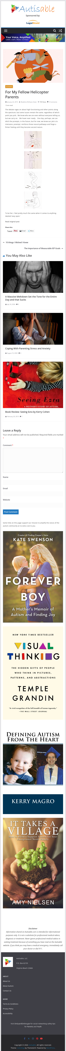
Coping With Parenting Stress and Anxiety (27, 348)
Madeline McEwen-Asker (29, 102)
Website (6, 499)
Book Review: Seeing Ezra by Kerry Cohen (27, 411)
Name (5, 477)
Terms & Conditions (10, 1004)
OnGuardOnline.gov (22, 1024)
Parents (30, 1026)
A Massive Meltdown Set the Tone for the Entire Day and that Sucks (31, 298)
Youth (39, 1026)
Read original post (12, 221)
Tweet (9, 231)
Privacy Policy (8, 1009)
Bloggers (9, 86)
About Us (6, 981)
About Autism (8, 986)
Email (5, 488)
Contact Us (7, 991)
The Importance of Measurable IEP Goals (43, 248)
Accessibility (7, 1013)
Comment (8, 445)
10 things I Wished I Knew (15, 242)
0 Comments (52, 102)
